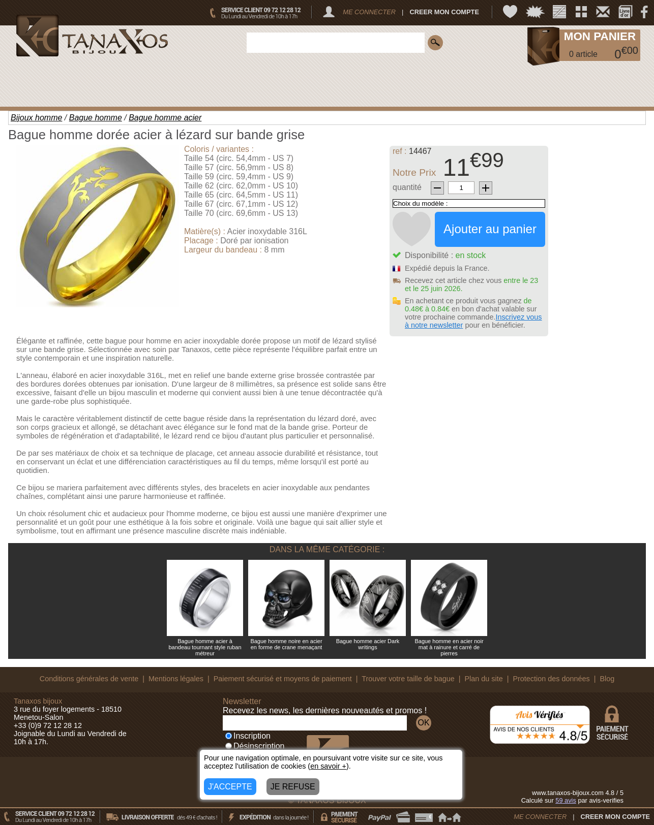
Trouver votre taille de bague (408, 679)
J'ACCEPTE (230, 786)
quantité (407, 187)
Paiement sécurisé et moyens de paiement (283, 679)
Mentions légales (175, 679)
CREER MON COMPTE (444, 12)
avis (565, 800)
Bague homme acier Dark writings (368, 644)
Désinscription (254, 746)
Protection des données (551, 679)
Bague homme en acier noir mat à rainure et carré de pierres (448, 647)
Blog (607, 679)
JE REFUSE (293, 786)
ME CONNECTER (369, 12)
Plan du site (484, 679)
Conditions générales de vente (89, 679)
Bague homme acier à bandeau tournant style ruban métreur (204, 647)
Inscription (248, 736)
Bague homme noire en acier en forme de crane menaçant (286, 644)
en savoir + (328, 766)
